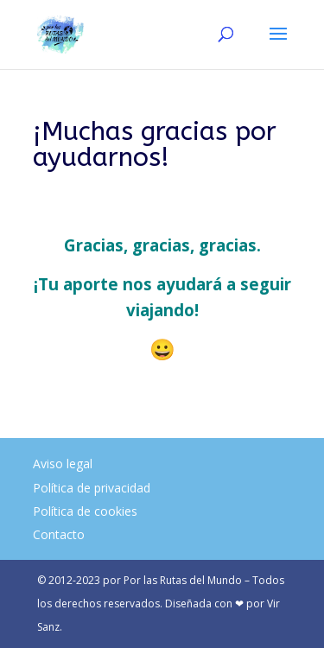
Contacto (59, 534)
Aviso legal (62, 463)
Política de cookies (85, 511)
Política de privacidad (91, 488)
